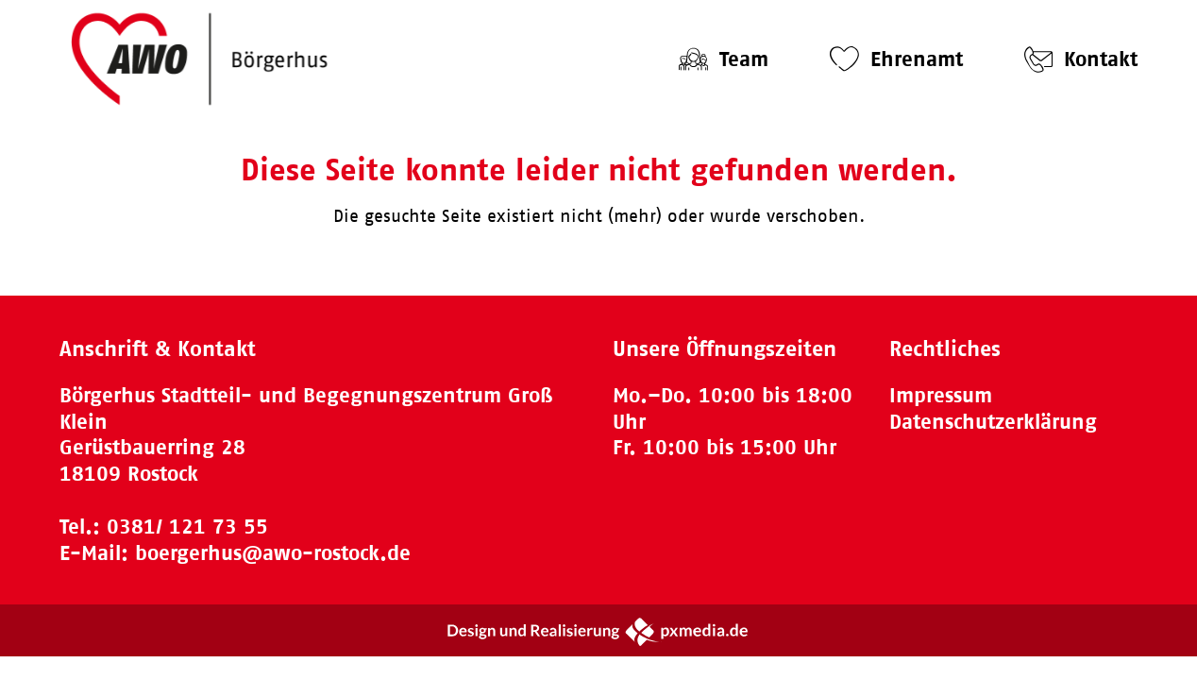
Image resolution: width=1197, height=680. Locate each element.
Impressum (940, 395)
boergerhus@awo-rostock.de (273, 553)
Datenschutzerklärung (993, 422)
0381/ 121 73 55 (187, 526)
